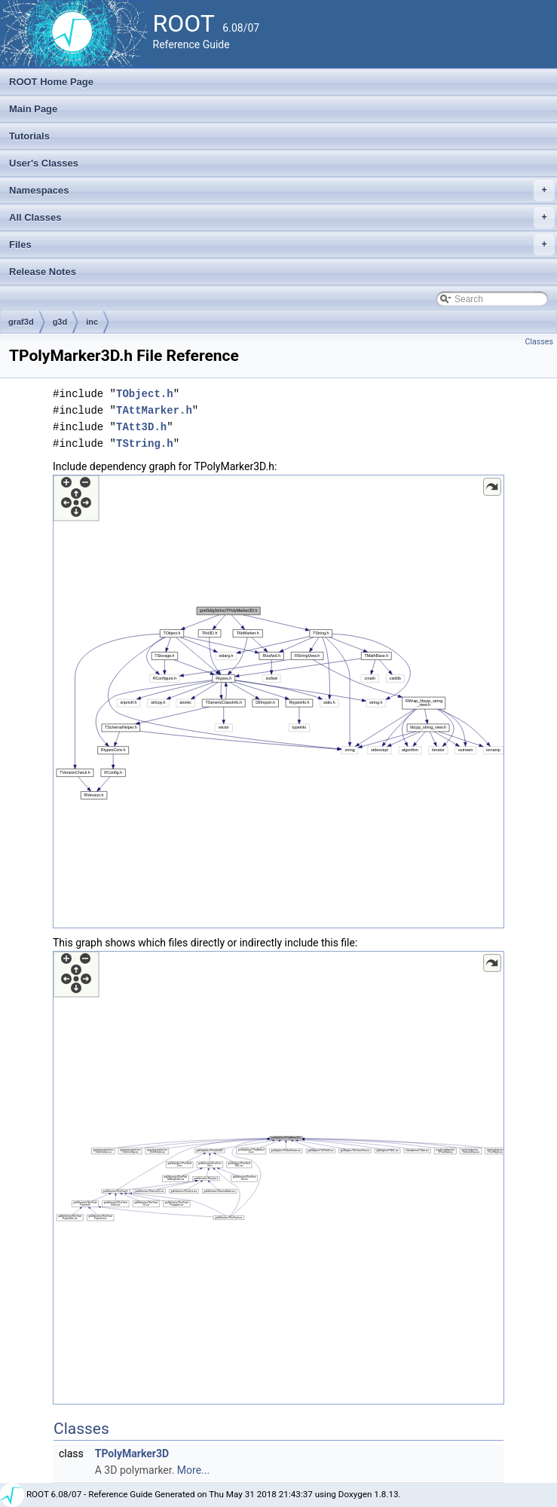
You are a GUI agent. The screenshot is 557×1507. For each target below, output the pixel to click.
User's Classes (43, 163)
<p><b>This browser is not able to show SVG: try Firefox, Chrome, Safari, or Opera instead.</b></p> (278, 701)
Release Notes (42, 271)
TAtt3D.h (141, 427)
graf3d (21, 321)
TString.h (144, 443)
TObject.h (144, 394)
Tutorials (29, 136)
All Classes (282, 217)
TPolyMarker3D (132, 1453)
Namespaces (282, 190)
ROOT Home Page (51, 81)
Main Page (33, 109)
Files (282, 244)
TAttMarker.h (154, 410)
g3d (60, 321)
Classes (539, 342)
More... (193, 1470)
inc (92, 321)
